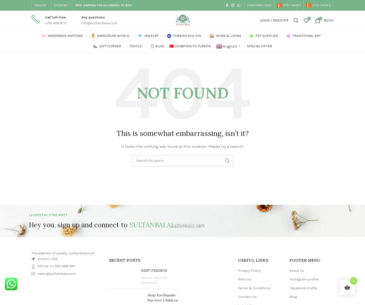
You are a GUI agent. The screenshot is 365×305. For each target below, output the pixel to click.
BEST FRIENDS (154, 270)
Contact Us (247, 297)
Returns (244, 279)
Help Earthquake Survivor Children (163, 297)
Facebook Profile (303, 288)
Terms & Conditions (254, 288)
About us (296, 271)
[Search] (296, 20)
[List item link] (66, 266)
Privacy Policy (249, 271)
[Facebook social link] (227, 5)
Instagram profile (304, 279)
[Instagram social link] (233, 5)
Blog (293, 297)
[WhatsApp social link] (239, 5)
